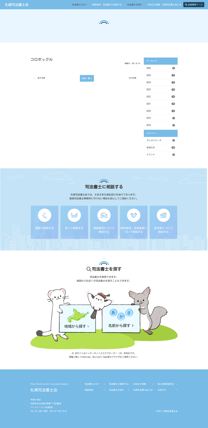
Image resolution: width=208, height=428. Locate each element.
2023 (160, 89)
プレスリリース (160, 140)
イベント (160, 154)
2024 (160, 82)
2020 (160, 111)
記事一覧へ (87, 78)
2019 (160, 118)
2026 (160, 68)
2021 (160, 104)
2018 (160, 125)
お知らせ (160, 147)
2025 (160, 75)
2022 (160, 96)
